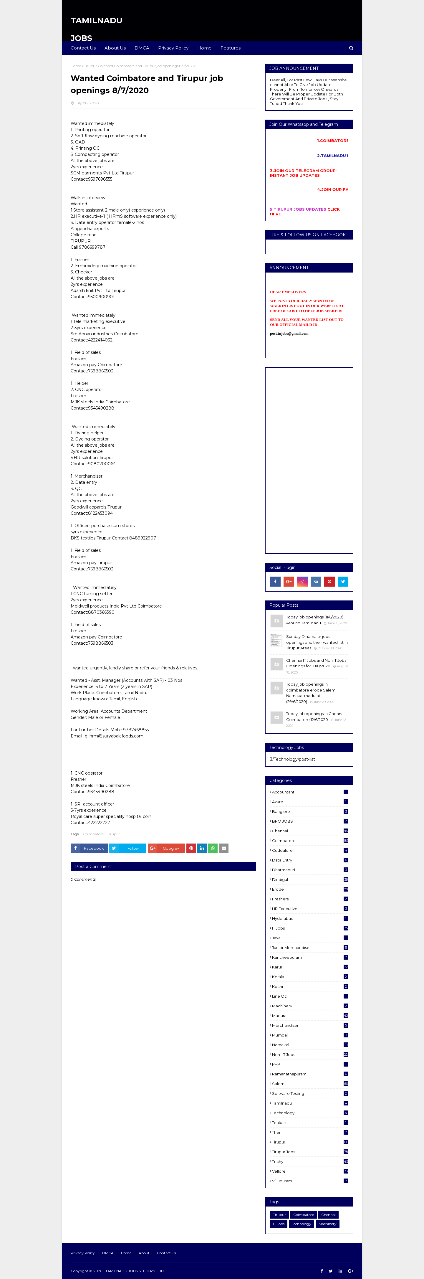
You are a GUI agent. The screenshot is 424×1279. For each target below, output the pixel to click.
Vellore (310, 1171)
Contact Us (166, 1253)
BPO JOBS (310, 821)
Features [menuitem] (231, 48)
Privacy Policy (83, 1253)
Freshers (310, 899)
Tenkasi (310, 1122)
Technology (310, 1112)
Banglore (310, 811)
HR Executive (310, 908)
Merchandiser (310, 1025)
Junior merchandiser (310, 947)
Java (310, 937)
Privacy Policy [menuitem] (173, 48)
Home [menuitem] (204, 48)
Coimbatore (93, 834)
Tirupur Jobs (310, 1151)
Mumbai (310, 1035)
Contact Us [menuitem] (83, 48)
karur (310, 967)
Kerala (310, 976)
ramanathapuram (310, 1074)
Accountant (310, 792)
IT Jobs (310, 928)
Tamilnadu (310, 1103)
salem (310, 1083)
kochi (310, 986)
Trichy (310, 1161)
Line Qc (310, 996)
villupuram (310, 1181)
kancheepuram (310, 957)
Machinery (310, 1006)
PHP (310, 1064)
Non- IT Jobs (310, 1054)
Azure (310, 801)
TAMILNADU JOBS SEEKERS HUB (134, 1271)
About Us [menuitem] (115, 48)
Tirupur (90, 66)
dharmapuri (310, 869)
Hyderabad (310, 918)
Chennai (310, 831)
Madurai (310, 1015)
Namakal (310, 1044)
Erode (310, 889)
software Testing (310, 1093)
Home (76, 66)
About (144, 1253)
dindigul (310, 879)
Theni (310, 1132)
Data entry (310, 860)
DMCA (108, 1253)
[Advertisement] (309, 460)
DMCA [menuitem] (142, 48)
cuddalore (310, 850)
